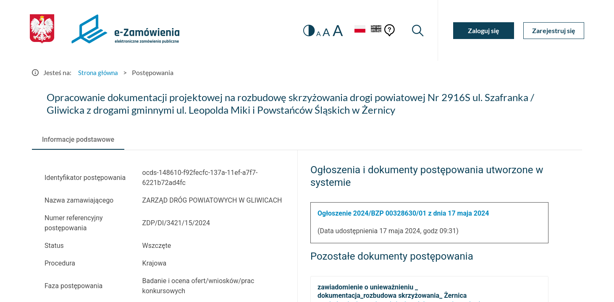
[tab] (78, 140)
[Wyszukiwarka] (417, 30)
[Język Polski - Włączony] (357, 30)
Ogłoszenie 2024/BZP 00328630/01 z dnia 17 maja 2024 (403, 213)
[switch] (306, 30)
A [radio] (316, 33)
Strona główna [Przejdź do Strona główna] (99, 72)
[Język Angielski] (375, 30)
